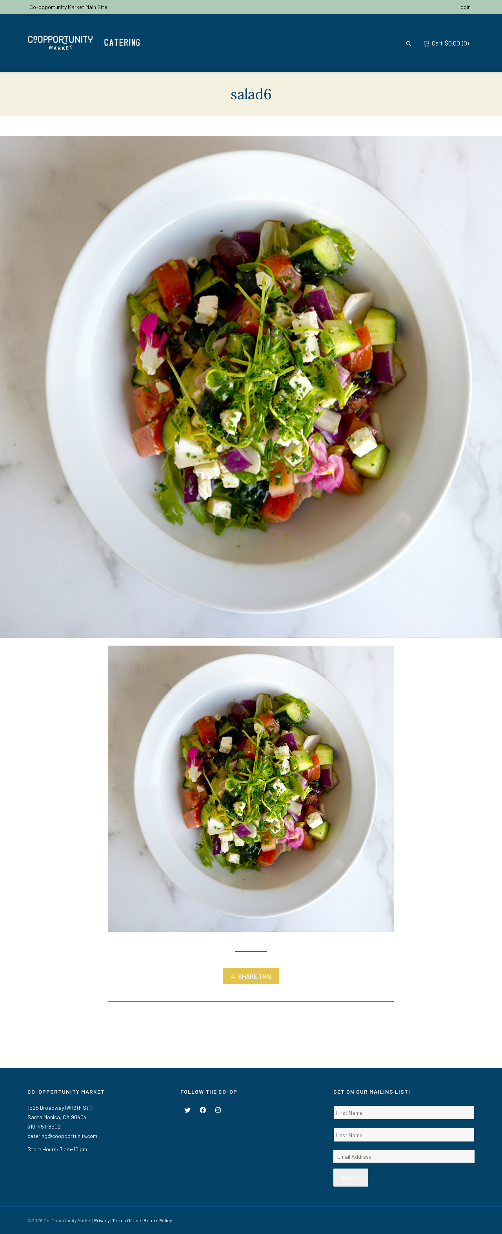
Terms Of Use (126, 1220)
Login (464, 7)
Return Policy (158, 1220)
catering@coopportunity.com (62, 1135)
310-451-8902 (44, 1126)
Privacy (102, 1220)
